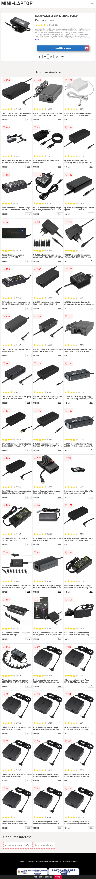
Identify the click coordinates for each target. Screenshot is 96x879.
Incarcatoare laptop (44, 845)
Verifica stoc (72, 48)
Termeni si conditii (25, 861)
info (28, 119)
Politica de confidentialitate (49, 861)
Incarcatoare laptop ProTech (18, 845)
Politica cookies (70, 861)
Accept (58, 876)
